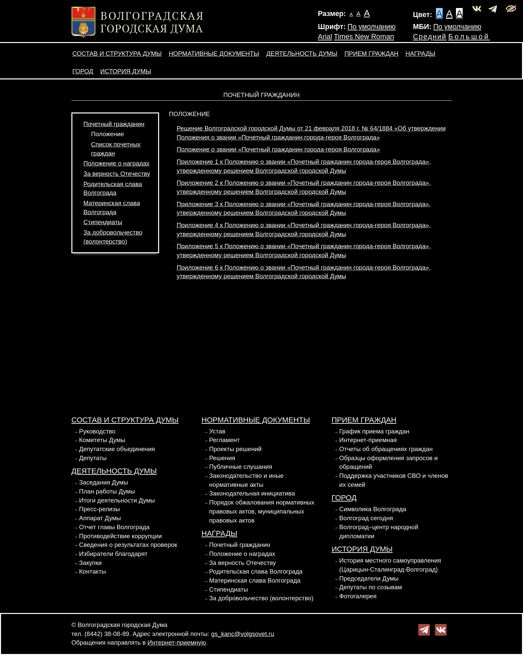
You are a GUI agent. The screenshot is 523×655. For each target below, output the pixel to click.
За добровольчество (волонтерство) (261, 598)
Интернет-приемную (176, 642)
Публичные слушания (240, 466)
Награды (420, 53)
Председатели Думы (369, 578)
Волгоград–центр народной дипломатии (378, 532)
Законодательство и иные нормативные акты (246, 480)
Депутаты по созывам (370, 587)
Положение (107, 133)
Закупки (90, 562)
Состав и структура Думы (117, 53)
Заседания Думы (103, 482)
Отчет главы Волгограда (114, 527)
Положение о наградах (116, 163)
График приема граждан (374, 431)
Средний (430, 37)
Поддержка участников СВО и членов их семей (393, 480)
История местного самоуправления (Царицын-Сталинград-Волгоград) (390, 565)
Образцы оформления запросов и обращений (388, 462)
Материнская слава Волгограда (255, 580)
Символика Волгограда (372, 509)
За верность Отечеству (116, 173)
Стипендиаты (102, 222)
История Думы (125, 71)
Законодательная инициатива (252, 493)
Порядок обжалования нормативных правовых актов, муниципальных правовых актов (262, 511)
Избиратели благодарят (113, 553)
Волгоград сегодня (366, 518)
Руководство (97, 431)
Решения (222, 457)
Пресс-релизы (99, 509)
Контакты (92, 571)
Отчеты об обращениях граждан (386, 448)
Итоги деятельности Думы (117, 500)
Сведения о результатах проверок (128, 544)
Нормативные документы (214, 53)
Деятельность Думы (301, 53)
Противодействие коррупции (120, 536)
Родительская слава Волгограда (256, 571)
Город (82, 71)
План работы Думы (107, 491)
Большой (469, 37)
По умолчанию (372, 27)
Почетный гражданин (113, 123)
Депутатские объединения (117, 448)
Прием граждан (372, 53)
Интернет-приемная (368, 439)
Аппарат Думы (100, 518)
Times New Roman (364, 37)
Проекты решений (235, 448)
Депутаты (93, 457)
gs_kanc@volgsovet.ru (242, 633)
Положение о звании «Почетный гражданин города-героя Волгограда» (278, 149)
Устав (217, 431)
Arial (325, 37)
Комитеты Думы (102, 439)
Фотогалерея (358, 596)
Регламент (224, 439)
